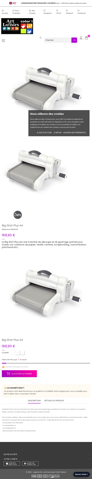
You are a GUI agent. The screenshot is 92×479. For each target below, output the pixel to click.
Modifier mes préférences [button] (74, 132)
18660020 (14, 229)
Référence (6, 229)
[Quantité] (13, 353)
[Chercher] (57, 40)
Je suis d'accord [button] (44, 132)
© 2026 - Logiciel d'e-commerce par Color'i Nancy (46, 472)
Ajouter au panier (19, 373)
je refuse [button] (58, 132)
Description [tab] (34, 400)
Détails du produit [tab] (54, 400)
